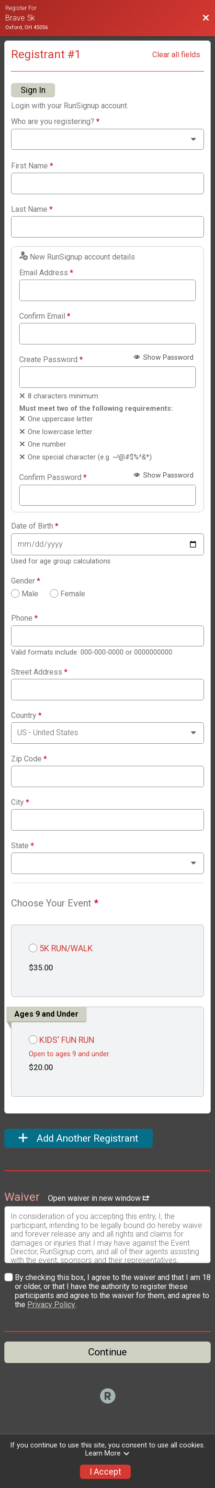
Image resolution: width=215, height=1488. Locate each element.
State (22, 846)
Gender (25, 581)
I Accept (105, 1472)
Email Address (46, 273)
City (20, 802)
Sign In (33, 90)
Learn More (107, 1453)
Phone (24, 618)
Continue (107, 1352)
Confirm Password (53, 477)
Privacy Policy (51, 1304)
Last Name (32, 209)
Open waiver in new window (98, 1198)
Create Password (51, 359)
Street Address (39, 672)
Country (26, 715)
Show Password (163, 358)
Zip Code (29, 759)
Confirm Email (44, 316)
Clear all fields (176, 54)
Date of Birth (34, 526)
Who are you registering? (55, 121)
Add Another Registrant (78, 1138)
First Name (32, 166)
